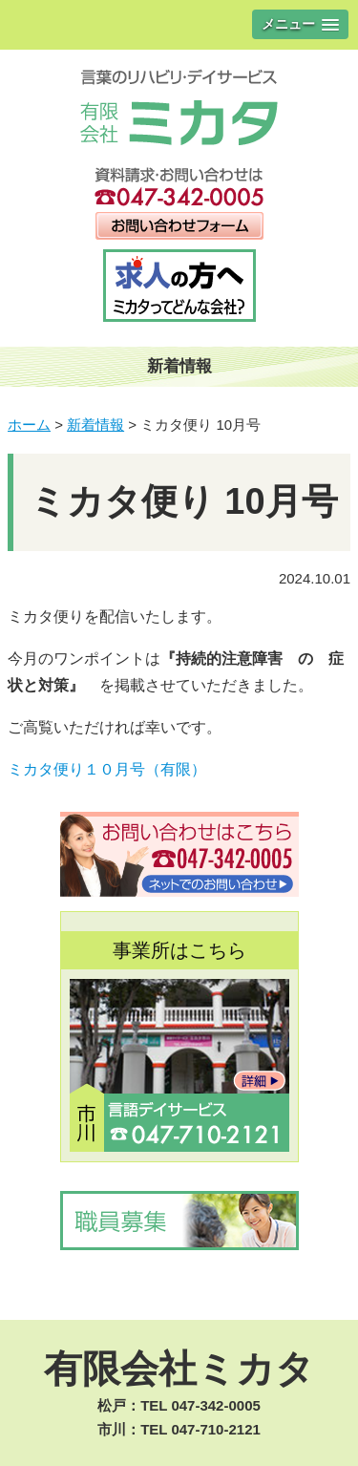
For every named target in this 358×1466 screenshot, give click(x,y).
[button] (300, 24)
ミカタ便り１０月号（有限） (107, 769)
